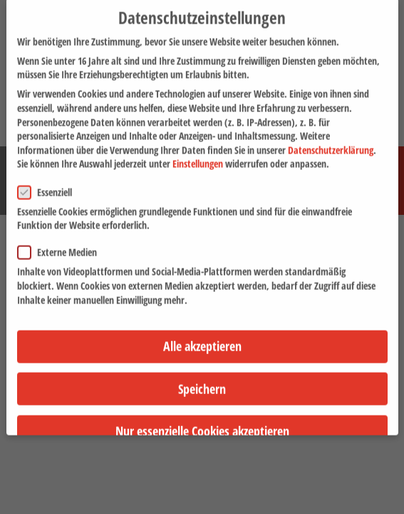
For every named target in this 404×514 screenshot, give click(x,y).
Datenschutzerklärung (330, 141)
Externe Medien (61, 243)
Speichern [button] (202, 379)
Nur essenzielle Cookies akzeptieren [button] (202, 421)
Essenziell (49, 183)
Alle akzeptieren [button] (202, 337)
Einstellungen (197, 154)
